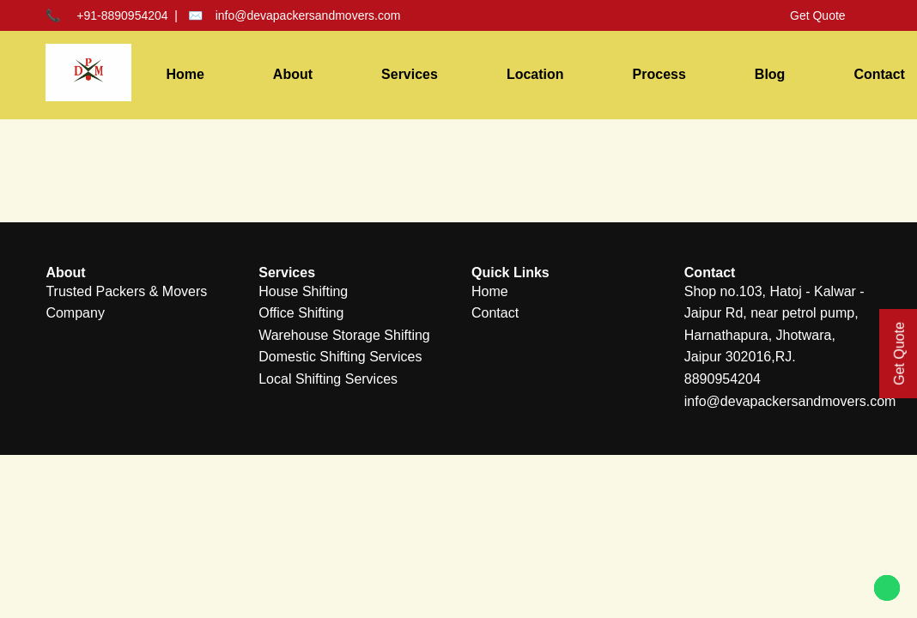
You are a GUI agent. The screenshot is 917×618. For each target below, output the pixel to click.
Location (535, 74)
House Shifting (303, 291)
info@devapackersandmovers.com (308, 15)
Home (184, 74)
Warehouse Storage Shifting (344, 335)
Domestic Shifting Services (340, 356)
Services (409, 74)
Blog (770, 74)
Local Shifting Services (328, 379)
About (293, 74)
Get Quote (818, 15)
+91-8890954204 (121, 15)
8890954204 (722, 379)
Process (659, 74)
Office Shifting (300, 313)
